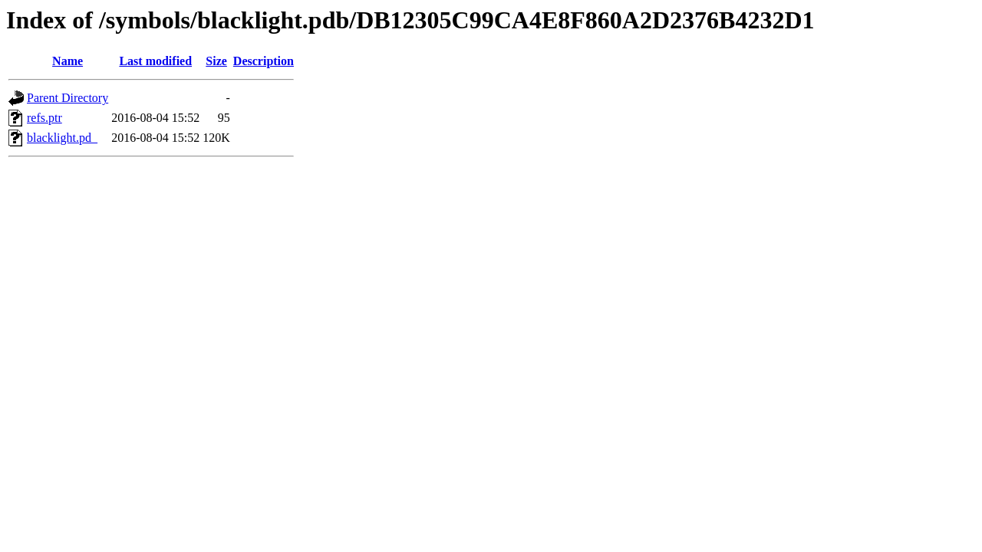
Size (216, 60)
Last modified (155, 60)
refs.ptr (44, 117)
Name (67, 60)
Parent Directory (67, 97)
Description (263, 60)
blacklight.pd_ (62, 137)
